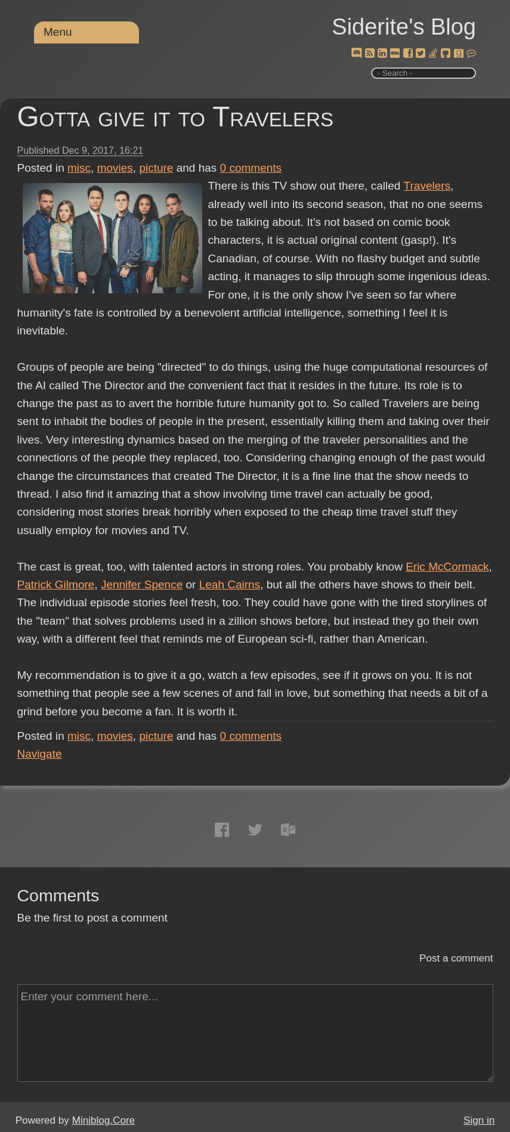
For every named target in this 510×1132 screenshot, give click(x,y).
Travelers (426, 185)
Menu (58, 32)
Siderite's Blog (404, 26)
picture (156, 168)
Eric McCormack (447, 566)
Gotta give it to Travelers (175, 116)
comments (251, 168)
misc (79, 168)
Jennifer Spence (142, 584)
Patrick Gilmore (56, 584)
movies (115, 168)
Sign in (478, 1120)
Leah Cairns (229, 584)
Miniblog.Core (103, 1120)
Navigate (39, 754)
